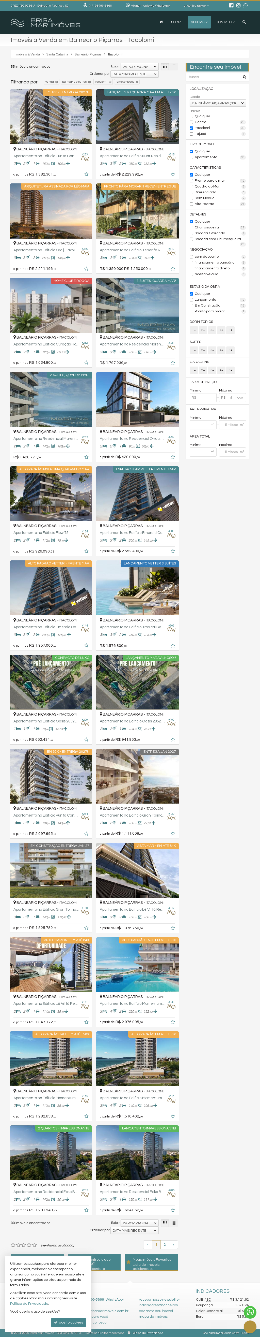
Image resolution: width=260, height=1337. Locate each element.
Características (205, 167)
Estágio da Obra (205, 286)
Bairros (195, 111)
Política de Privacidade (147, 1333)
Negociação (201, 249)
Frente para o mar (220, 181)
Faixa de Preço (203, 382)
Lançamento (220, 300)
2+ (203, 330)
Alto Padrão (220, 204)
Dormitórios (201, 322)
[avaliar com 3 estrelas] (23, 1245)
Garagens (199, 362)
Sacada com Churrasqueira (220, 239)
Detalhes (198, 214)
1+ (194, 330)
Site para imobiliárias (217, 1333)
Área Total (200, 436)
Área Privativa (203, 409)
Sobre (177, 22)
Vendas (199, 22)
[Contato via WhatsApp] (250, 1312)
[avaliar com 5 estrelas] (34, 1245)
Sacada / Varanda (220, 233)
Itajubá (220, 134)
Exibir (115, 66)
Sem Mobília (220, 198)
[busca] (244, 22)
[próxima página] (173, 1244)
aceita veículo (220, 274)
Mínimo (195, 390)
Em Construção (220, 306)
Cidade (195, 97)
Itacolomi (220, 128)
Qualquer (202, 116)
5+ (230, 330)
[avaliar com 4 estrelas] (29, 1245)
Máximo (225, 390)
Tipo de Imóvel (202, 144)
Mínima (196, 417)
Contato (225, 22)
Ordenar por (100, 74)
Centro (220, 122)
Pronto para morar (220, 312)
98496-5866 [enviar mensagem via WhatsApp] (100, 5)
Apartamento (220, 157)
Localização (201, 89)
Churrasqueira (220, 228)
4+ (221, 330)
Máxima (225, 417)
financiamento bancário (220, 263)
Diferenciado (220, 193)
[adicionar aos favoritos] (87, 175)
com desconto (220, 257)
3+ (212, 330)
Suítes (195, 342)
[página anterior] (147, 1244)
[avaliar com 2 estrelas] (18, 1245)
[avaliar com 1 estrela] (13, 1245)
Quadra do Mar (220, 187)
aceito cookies (68, 1322)
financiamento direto (220, 269)
